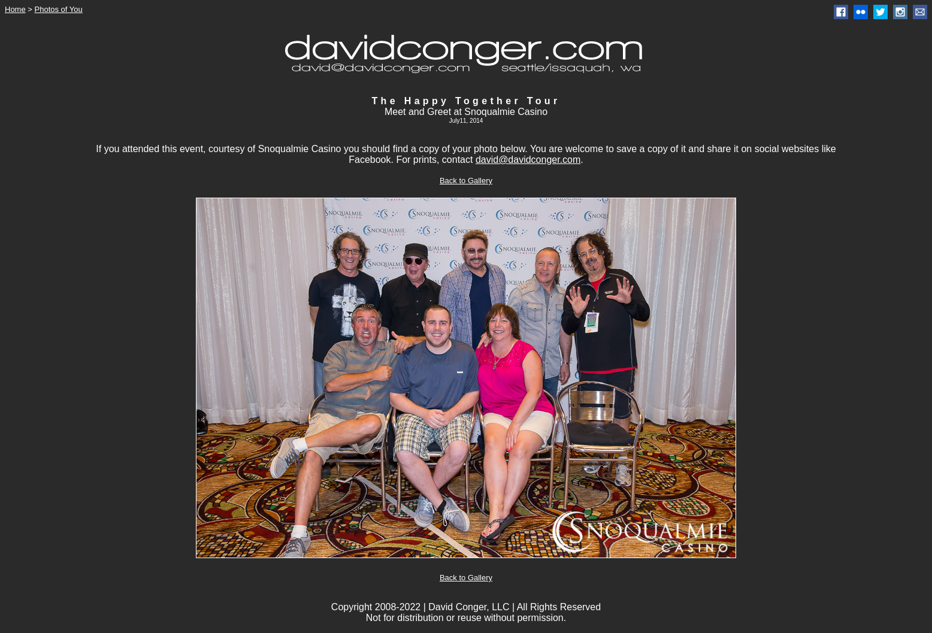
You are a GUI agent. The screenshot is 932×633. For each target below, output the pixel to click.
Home (15, 9)
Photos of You (59, 9)
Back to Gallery (466, 180)
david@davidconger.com (528, 160)
